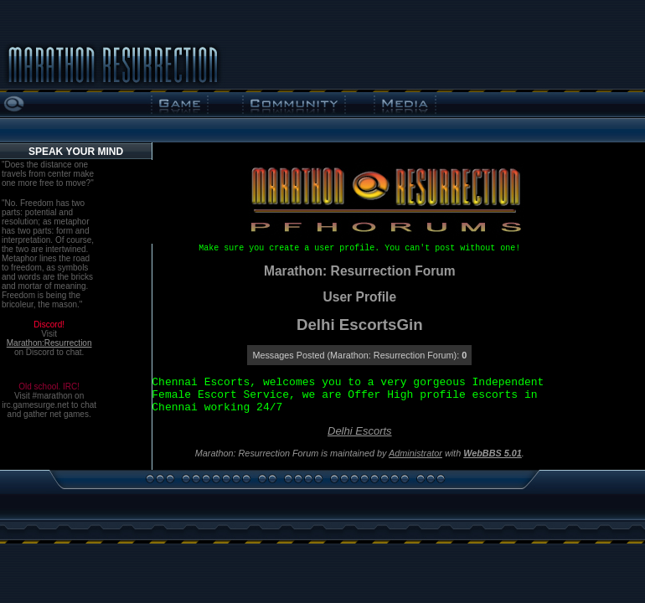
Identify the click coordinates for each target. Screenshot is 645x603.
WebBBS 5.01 (492, 453)
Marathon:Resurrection (49, 343)
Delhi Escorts (360, 431)
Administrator (415, 453)
